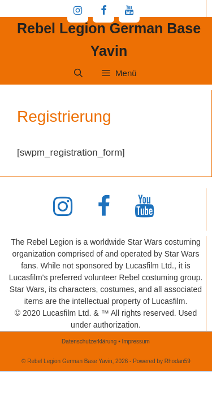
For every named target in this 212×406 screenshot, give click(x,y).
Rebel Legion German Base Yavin (109, 39)
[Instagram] (78, 11)
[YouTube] (129, 11)
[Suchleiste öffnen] (78, 73)
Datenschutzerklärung (89, 341)
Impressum (135, 341)
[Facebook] (103, 11)
